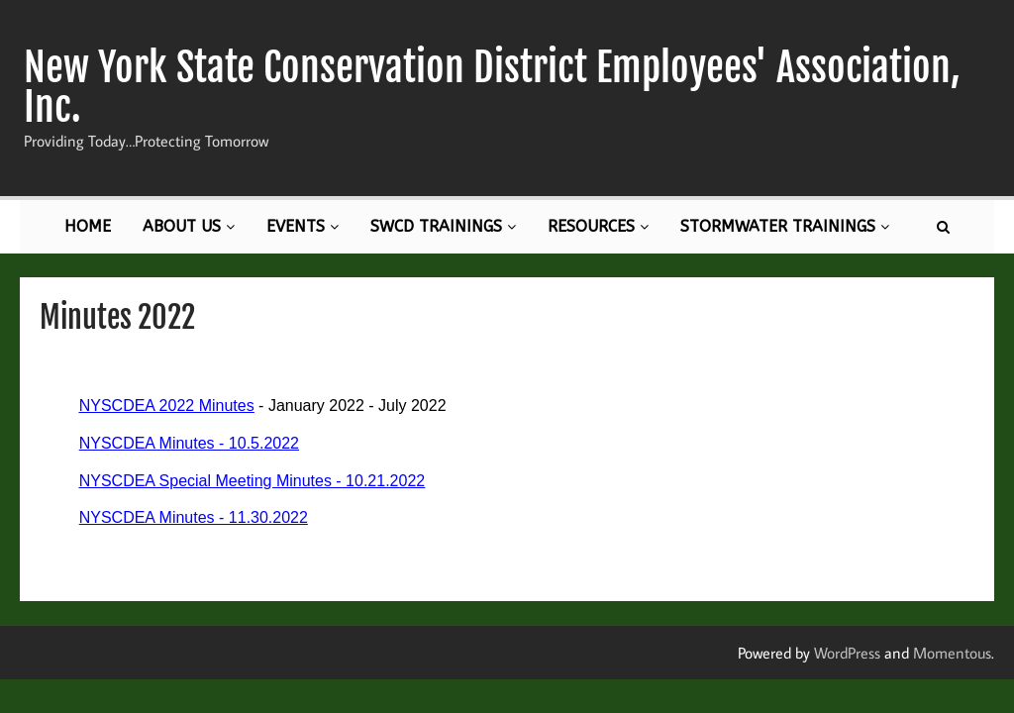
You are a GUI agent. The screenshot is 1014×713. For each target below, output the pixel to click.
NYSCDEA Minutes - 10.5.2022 (189, 443)
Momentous (952, 652)
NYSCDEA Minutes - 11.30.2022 (193, 517)
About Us (189, 226)
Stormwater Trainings (784, 226)
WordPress (847, 652)
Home (87, 226)
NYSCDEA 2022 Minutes (166, 405)
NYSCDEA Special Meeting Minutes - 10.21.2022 (252, 480)
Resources (598, 226)
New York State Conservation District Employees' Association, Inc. (492, 87)
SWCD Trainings (443, 226)
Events (302, 226)
